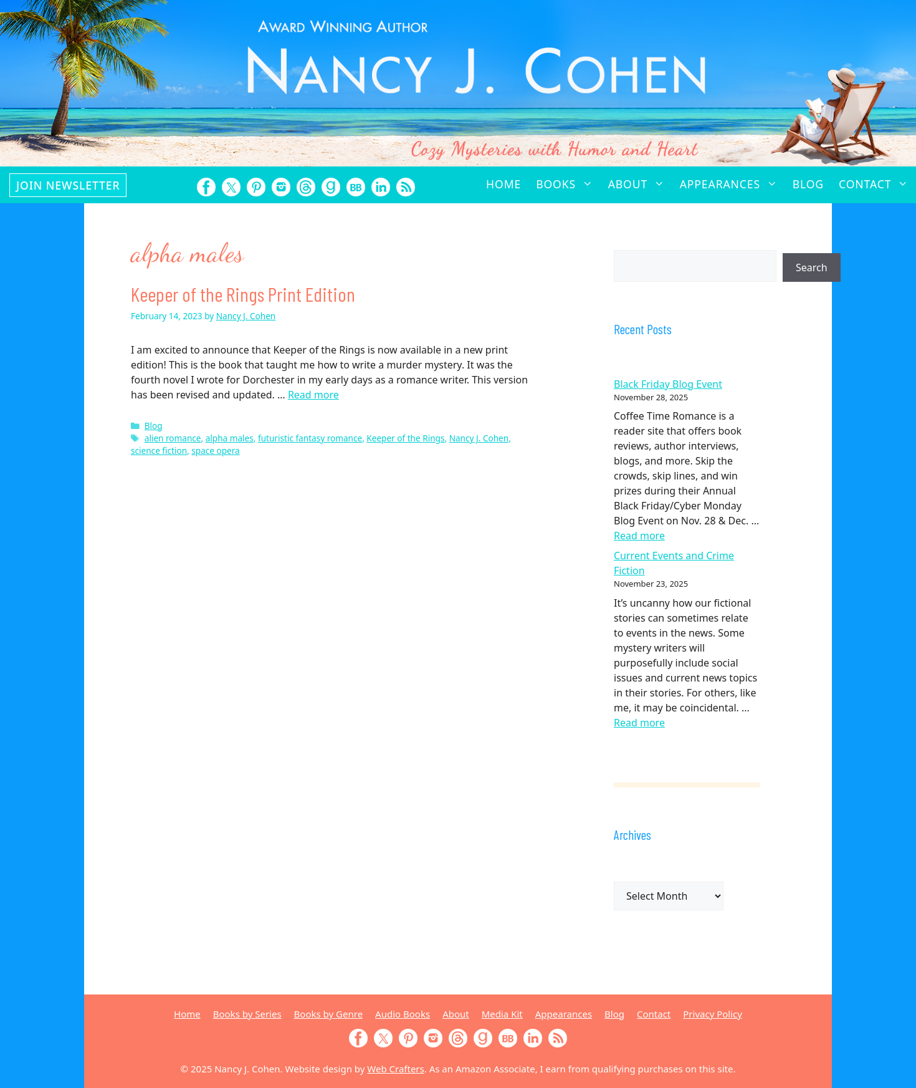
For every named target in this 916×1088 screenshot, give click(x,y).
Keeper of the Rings (405, 438)
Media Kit (502, 1014)
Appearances (732, 183)
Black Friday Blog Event (668, 384)
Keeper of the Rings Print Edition (243, 294)
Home (503, 183)
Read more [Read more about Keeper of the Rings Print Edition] (313, 395)
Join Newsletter (68, 185)
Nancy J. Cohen (479, 438)
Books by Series (247, 1014)
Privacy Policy (712, 1014)
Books (568, 183)
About (640, 183)
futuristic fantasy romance (310, 438)
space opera (215, 450)
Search (812, 267)
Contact (877, 183)
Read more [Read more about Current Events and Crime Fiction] (639, 722)
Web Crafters (395, 1068)
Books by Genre (328, 1014)
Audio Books (402, 1014)
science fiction (159, 450)
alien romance (173, 438)
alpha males (230, 438)
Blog (808, 183)
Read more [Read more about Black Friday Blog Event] (639, 535)
